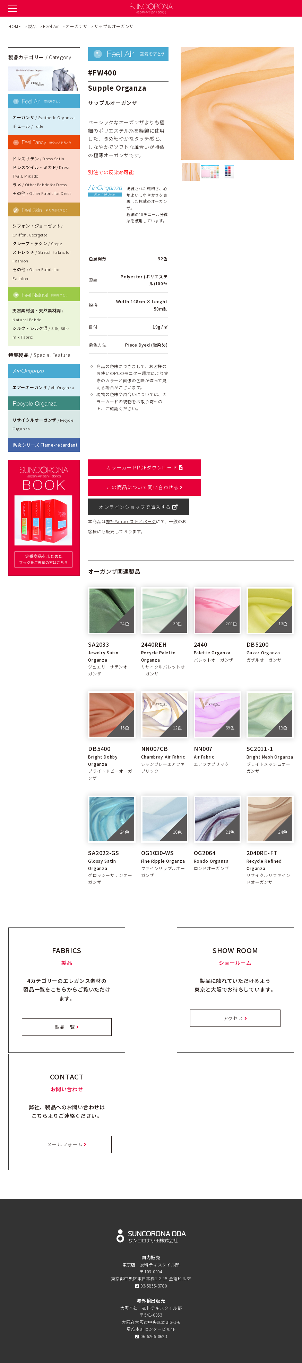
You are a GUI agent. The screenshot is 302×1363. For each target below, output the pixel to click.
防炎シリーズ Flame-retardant (45, 445)
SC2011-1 (260, 729)
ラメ (39, 184)
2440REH (154, 624)
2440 (200, 624)
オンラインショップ (151, 1274)
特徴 (151, 1236)
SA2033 (98, 624)
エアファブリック (211, 744)
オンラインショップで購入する (138, 487)
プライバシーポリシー (151, 1296)
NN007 (203, 729)
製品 (151, 1244)
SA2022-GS (103, 833)
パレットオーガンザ (213, 640)
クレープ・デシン (37, 243)
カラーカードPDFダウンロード (138, 467)
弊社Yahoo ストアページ (131, 502)
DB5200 (258, 624)
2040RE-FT (262, 833)
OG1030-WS (157, 833)
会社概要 (151, 1310)
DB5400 (99, 729)
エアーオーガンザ (43, 387)
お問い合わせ (151, 1288)
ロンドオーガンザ (211, 848)
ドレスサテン (38, 158)
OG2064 (205, 833)
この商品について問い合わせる (243, 467)
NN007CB (154, 729)
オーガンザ (43, 117)
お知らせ (151, 1266)
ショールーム (151, 1251)
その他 (41, 193)
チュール (27, 126)
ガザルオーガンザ (264, 640)
